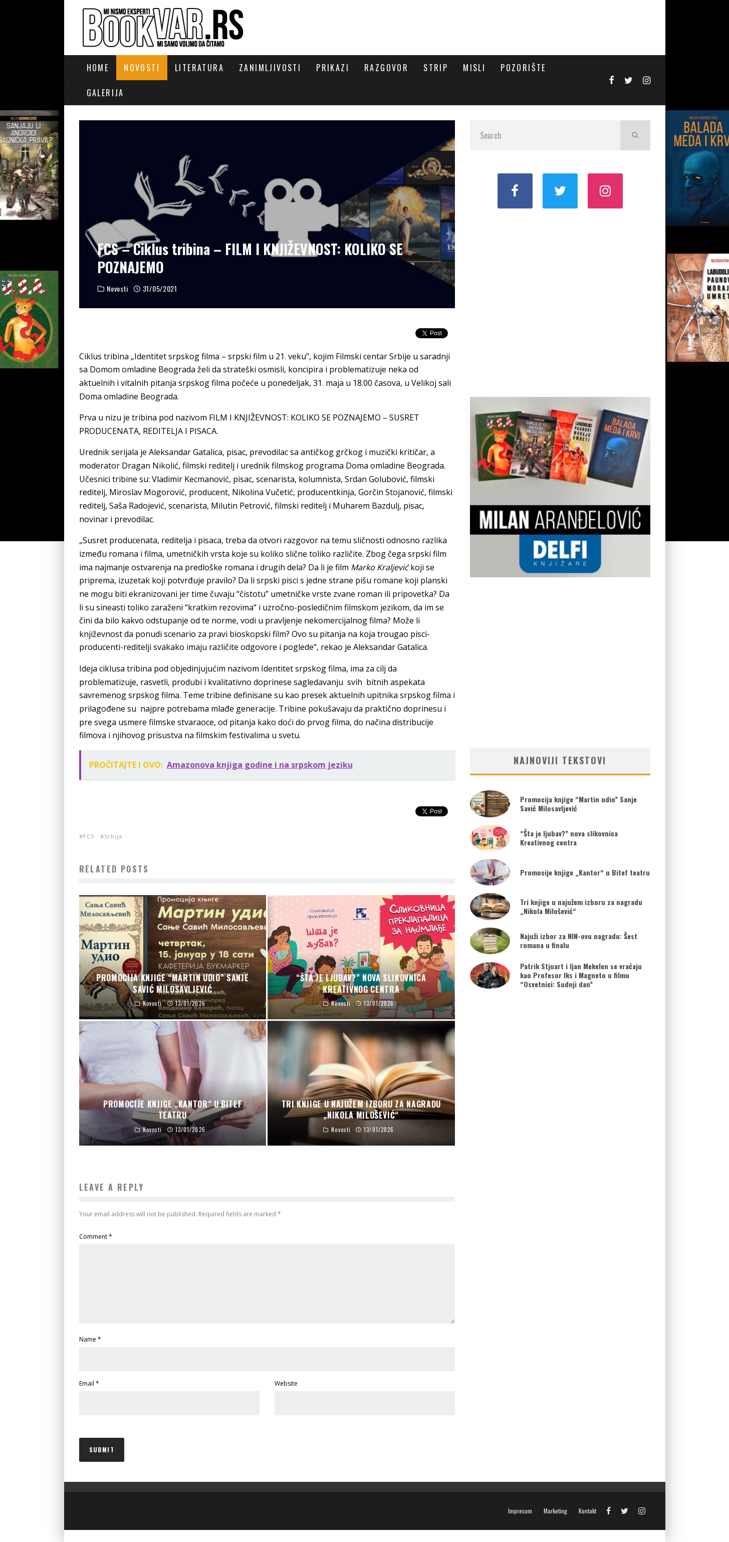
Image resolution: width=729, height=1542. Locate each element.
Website (286, 1395)
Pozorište (523, 68)
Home (98, 68)
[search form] (545, 135)
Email (89, 1395)
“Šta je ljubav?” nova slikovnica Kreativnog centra (569, 837)
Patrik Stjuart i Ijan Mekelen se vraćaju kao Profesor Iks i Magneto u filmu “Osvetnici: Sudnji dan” (581, 975)
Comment (95, 1236)
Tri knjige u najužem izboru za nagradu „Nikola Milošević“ (581, 906)
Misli (474, 68)
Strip (435, 68)
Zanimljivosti (270, 68)
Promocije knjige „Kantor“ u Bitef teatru (585, 872)
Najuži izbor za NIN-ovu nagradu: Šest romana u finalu (578, 940)
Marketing (555, 1523)
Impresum (520, 1523)
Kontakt (587, 1523)
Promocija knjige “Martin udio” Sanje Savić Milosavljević (578, 803)
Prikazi (332, 68)
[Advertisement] (560, 302)
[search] (635, 135)
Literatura (199, 68)
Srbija (113, 836)
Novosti (142, 68)
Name (90, 1351)
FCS (88, 836)
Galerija (105, 93)
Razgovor (386, 68)
